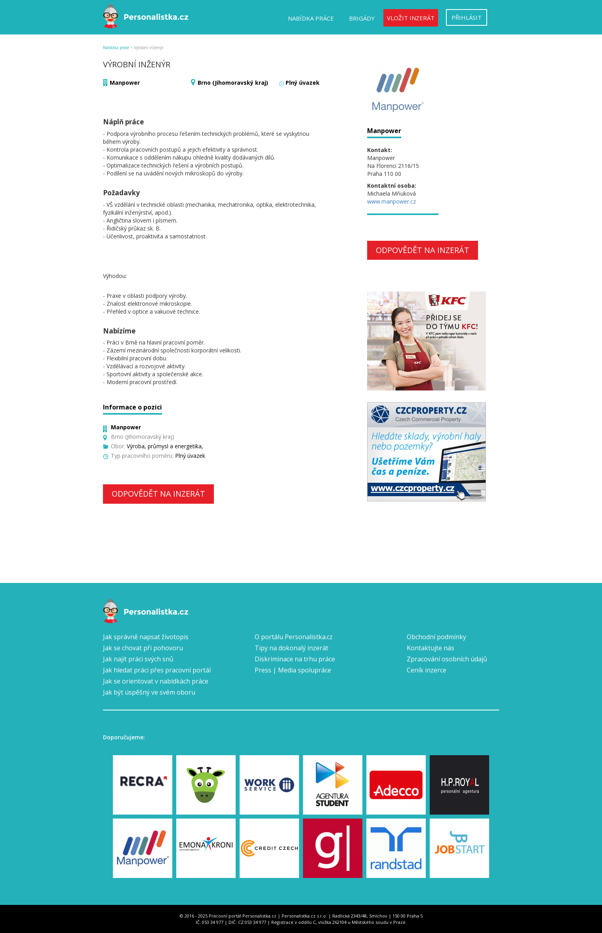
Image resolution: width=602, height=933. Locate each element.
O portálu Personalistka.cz (294, 636)
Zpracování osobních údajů (447, 659)
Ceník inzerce (426, 670)
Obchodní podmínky (436, 636)
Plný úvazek (303, 82)
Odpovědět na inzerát (158, 493)
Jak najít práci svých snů (138, 659)
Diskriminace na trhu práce (295, 659)
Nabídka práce (311, 18)
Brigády (362, 18)
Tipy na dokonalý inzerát (291, 648)
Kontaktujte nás (430, 648)
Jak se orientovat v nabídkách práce (155, 681)
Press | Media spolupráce (293, 670)
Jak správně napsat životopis (146, 636)
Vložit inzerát (410, 18)
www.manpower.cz (391, 201)
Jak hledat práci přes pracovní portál (157, 670)
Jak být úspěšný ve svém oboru (149, 692)
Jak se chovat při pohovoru (143, 648)
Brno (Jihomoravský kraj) (233, 82)
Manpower (125, 82)
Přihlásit (467, 17)
